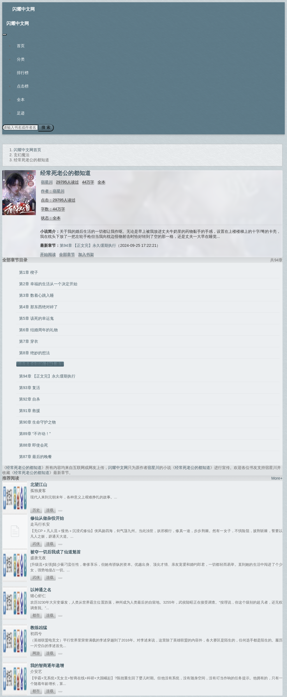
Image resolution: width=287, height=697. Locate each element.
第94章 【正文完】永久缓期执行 (88, 244)
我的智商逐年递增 (47, 664)
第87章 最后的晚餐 (35, 456)
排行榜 (23, 72)
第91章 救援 (29, 410)
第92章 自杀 (29, 398)
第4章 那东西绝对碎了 (38, 306)
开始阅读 (48, 253)
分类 (21, 59)
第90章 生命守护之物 (37, 421)
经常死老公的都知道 (23, 466)
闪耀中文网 (23, 9)
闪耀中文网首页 (27, 149)
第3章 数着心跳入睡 (36, 294)
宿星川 (46, 181)
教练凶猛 (38, 626)
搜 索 (44, 127)
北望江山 (38, 483)
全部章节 (67, 253)
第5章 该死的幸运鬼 (36, 317)
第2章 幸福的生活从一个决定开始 (48, 283)
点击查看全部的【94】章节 (40, 363)
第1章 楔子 (28, 271)
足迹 (21, 113)
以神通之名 (40, 588)
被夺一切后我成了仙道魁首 (55, 551)
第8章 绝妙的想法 (34, 352)
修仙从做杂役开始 (47, 517)
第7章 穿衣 (28, 340)
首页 (21, 45)
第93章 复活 (29, 387)
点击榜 (23, 86)
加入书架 (86, 253)
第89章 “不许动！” (35, 433)
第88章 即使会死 (33, 444)
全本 (21, 99)
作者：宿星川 (52, 190)
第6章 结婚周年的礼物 (38, 329)
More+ (277, 477)
